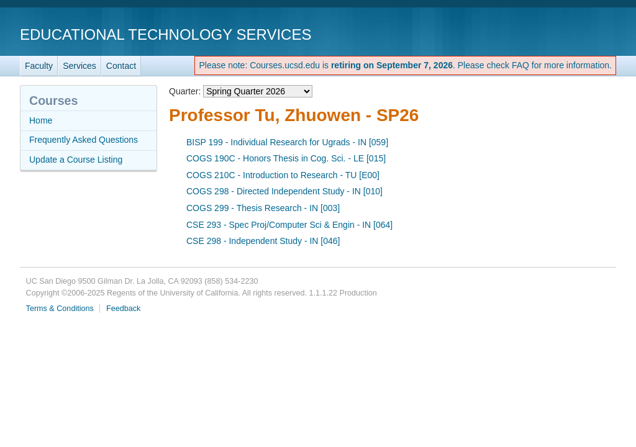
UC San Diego (545, 34)
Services (79, 66)
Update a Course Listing (75, 160)
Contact (121, 66)
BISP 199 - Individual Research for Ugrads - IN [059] (287, 142)
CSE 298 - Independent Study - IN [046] (263, 241)
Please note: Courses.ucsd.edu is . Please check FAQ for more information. (405, 65)
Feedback (123, 308)
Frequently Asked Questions (83, 140)
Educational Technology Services (165, 34)
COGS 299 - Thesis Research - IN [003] (263, 208)
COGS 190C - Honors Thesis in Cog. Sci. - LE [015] (286, 158)
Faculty (39, 66)
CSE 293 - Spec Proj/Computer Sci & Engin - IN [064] (289, 225)
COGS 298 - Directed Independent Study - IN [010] (284, 191)
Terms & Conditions (60, 308)
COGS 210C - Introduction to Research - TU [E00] (282, 175)
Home (40, 120)
